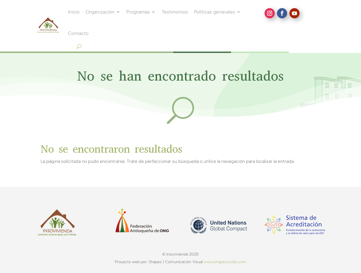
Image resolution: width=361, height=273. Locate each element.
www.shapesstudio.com (225, 261)
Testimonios (175, 12)
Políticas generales (214, 12)
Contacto (78, 33)
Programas (138, 12)
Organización (100, 12)
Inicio (74, 12)
